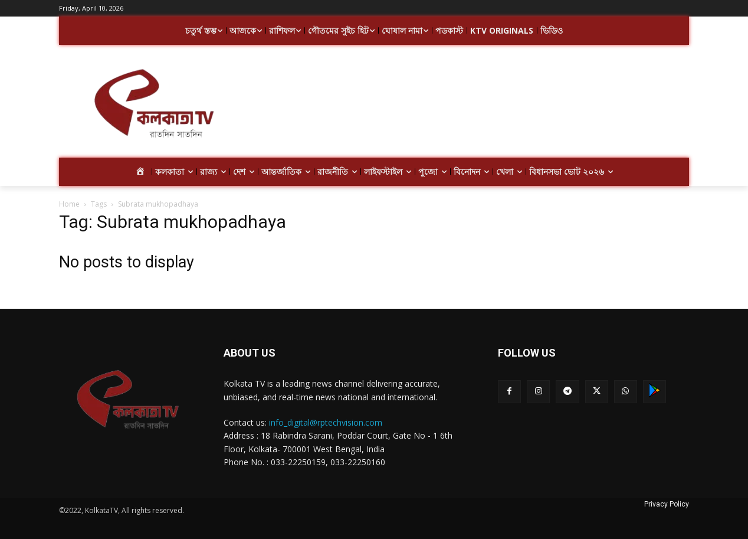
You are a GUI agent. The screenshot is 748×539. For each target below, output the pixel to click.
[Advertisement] (468, 105)
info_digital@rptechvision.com (325, 422)
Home (69, 204)
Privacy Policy (666, 504)
